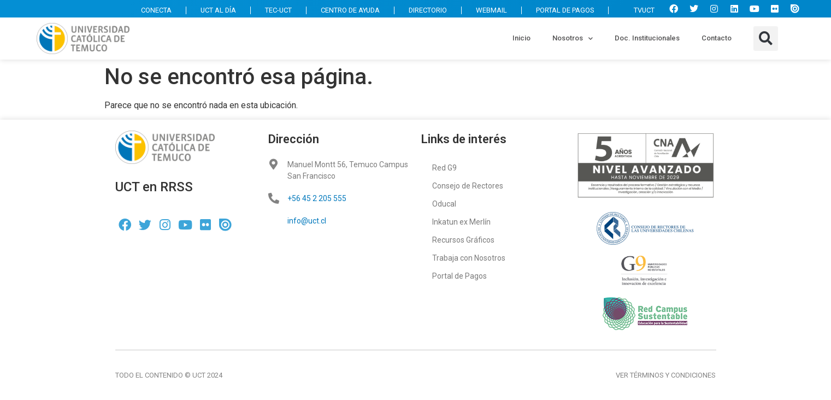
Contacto (717, 38)
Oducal (444, 203)
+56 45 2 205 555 (316, 198)
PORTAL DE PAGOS (563, 10)
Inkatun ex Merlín (461, 221)
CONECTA (150, 10)
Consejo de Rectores (467, 185)
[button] (765, 38)
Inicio (521, 38)
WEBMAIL (489, 10)
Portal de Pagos (459, 276)
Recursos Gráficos (463, 240)
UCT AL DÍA (213, 10)
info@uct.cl (306, 220)
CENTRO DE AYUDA (347, 10)
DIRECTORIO (425, 10)
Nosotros (572, 38)
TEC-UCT (274, 10)
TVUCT (638, 10)
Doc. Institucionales (647, 38)
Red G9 (444, 167)
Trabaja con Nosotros (468, 258)
